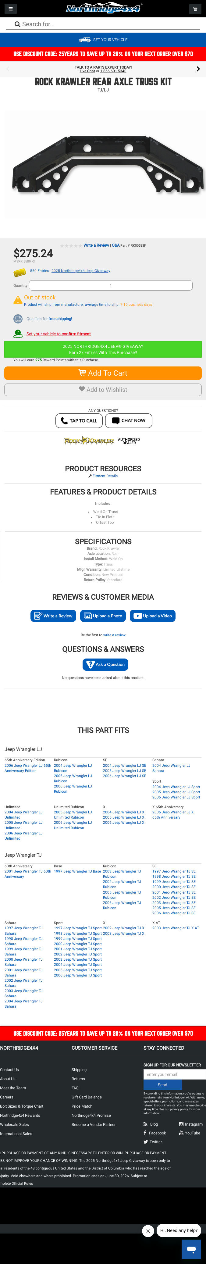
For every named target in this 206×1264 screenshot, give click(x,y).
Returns (78, 1079)
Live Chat (87, 71)
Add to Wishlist (103, 389)
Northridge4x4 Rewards (20, 1115)
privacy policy (179, 1109)
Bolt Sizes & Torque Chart (21, 1106)
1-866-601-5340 (113, 71)
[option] (103, 69)
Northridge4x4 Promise (91, 1115)
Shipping (79, 1069)
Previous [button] (7, 69)
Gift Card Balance (87, 1097)
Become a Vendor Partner (93, 1124)
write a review (114, 635)
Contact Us (9, 1069)
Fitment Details (105, 476)
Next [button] (198, 69)
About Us (8, 1079)
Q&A (115, 245)
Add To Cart (103, 373)
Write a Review (96, 245)
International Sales (16, 1133)
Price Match (82, 1106)
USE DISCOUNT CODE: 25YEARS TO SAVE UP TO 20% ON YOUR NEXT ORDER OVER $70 (103, 54)
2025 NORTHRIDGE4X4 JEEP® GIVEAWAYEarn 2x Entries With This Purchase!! (103, 349)
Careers (6, 1097)
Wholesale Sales (14, 1124)
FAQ (75, 1088)
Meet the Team (13, 1088)
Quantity (20, 286)
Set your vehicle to (59, 333)
